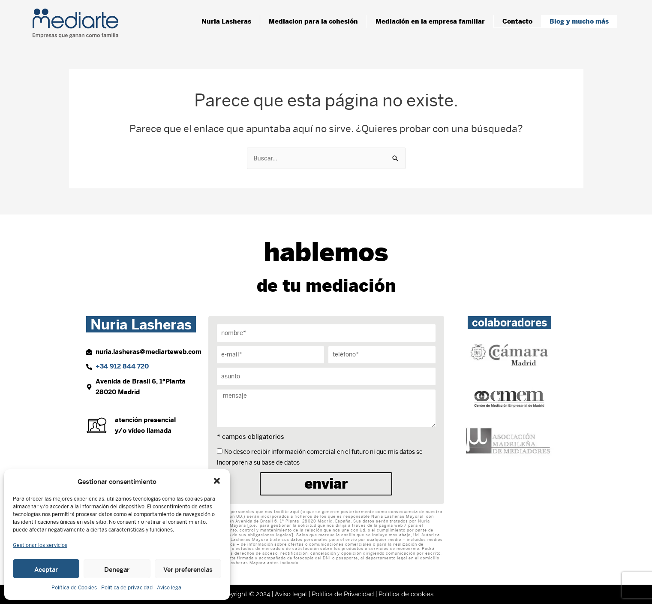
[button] (217, 481)
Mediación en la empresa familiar (430, 21)
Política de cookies (406, 594)
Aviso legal (170, 588)
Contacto (517, 21)
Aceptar (46, 569)
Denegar (116, 569)
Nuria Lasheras (226, 21)
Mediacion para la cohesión (313, 21)
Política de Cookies (74, 588)
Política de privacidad (127, 588)
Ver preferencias (188, 569)
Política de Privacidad (343, 594)
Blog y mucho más (579, 21)
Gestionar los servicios (40, 545)
